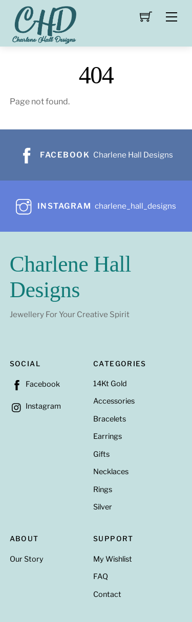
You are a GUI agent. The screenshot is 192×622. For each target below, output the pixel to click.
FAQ (100, 576)
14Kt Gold (110, 383)
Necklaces (111, 471)
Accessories (114, 401)
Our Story (27, 559)
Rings (102, 489)
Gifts (101, 454)
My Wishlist (112, 559)
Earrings (107, 436)
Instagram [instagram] (35, 406)
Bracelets (109, 419)
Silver (102, 507)
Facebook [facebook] (35, 384)
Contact (107, 594)
